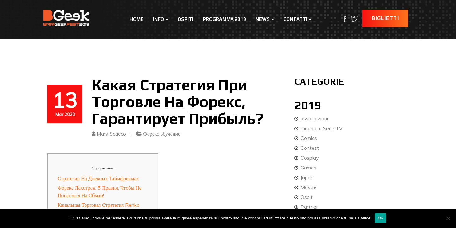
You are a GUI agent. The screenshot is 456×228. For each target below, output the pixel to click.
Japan (307, 177)
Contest (310, 148)
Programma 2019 (224, 19)
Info (160, 19)
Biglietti (385, 18)
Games (308, 167)
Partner (309, 207)
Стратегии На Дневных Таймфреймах (98, 178)
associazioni (314, 118)
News (265, 19)
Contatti (297, 19)
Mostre (309, 187)
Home (136, 19)
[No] (448, 218)
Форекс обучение (161, 133)
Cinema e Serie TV (322, 128)
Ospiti (185, 19)
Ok (380, 218)
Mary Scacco (111, 133)
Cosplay (310, 158)
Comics (309, 138)
